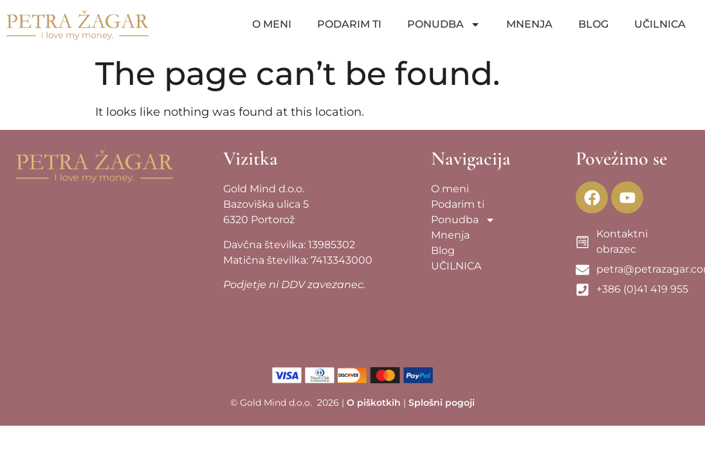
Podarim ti (349, 24)
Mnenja (529, 24)
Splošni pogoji (441, 402)
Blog (593, 24)
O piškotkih (374, 402)
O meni (271, 24)
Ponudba (444, 24)
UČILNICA (660, 24)
